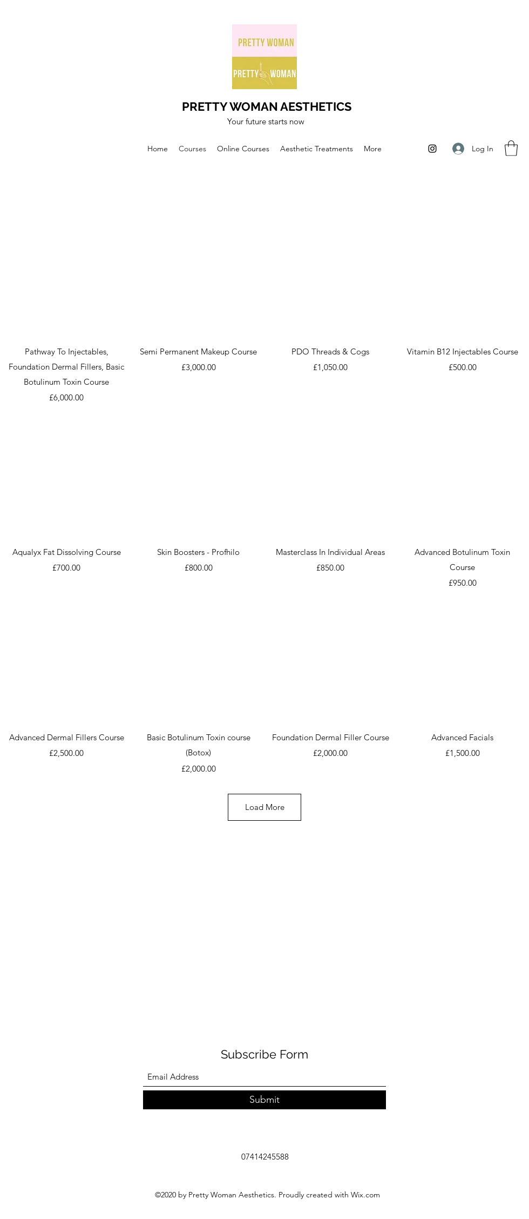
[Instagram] (432, 148)
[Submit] (264, 1099)
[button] (511, 148)
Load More (264, 807)
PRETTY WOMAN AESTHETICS (266, 106)
